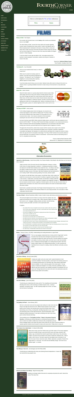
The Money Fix (19, 67)
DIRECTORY (3, 43)
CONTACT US (3, 50)
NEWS (2, 31)
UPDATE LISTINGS (4, 38)
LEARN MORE (3, 27)
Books (51, 23)
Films (35, 23)
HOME (2, 15)
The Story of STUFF (21, 108)
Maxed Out (18, 90)
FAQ (2, 22)
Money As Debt (20, 37)
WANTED (3, 36)
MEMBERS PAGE (4, 47)
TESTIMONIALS (4, 20)
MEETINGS (3, 24)
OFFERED (3, 34)
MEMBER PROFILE (4, 45)
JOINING (2, 29)
